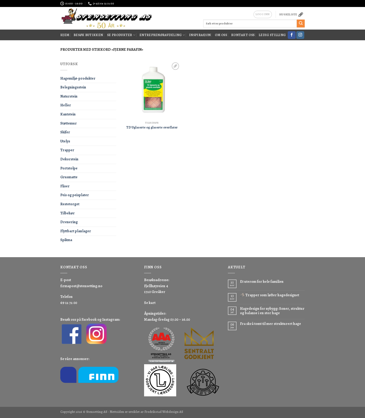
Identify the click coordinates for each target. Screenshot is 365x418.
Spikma (66, 240)
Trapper (67, 150)
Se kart (149, 302)
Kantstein (68, 114)
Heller (65, 105)
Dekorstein (69, 159)
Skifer (65, 132)
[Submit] (301, 23)
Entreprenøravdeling (162, 35)
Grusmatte (69, 177)
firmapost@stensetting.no (81, 286)
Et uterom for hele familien (262, 282)
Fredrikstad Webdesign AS (163, 411)
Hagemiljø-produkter (77, 78)
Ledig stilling (272, 35)
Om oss (221, 35)
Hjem (64, 35)
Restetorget (69, 204)
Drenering (69, 222)
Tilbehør (67, 213)
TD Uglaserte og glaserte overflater (152, 127)
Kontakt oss (242, 35)
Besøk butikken (88, 35)
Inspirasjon (200, 35)
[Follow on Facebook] (292, 35)
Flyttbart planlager (75, 231)
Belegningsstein (73, 87)
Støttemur (68, 123)
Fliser (65, 186)
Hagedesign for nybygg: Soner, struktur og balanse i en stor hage (272, 311)
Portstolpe (69, 168)
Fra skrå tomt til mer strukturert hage (270, 324)
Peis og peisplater (74, 195)
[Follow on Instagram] (300, 35)
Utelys (65, 141)
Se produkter (121, 35)
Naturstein (69, 96)
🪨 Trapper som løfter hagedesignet (269, 295)
